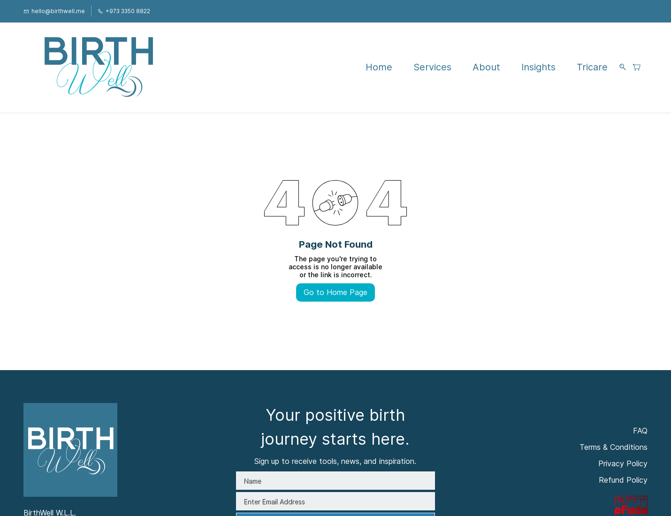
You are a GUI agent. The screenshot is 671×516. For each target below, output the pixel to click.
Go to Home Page (335, 292)
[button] (640, 67)
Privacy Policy (623, 463)
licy (642, 480)
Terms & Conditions (614, 447)
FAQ (640, 430)
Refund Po (617, 480)
